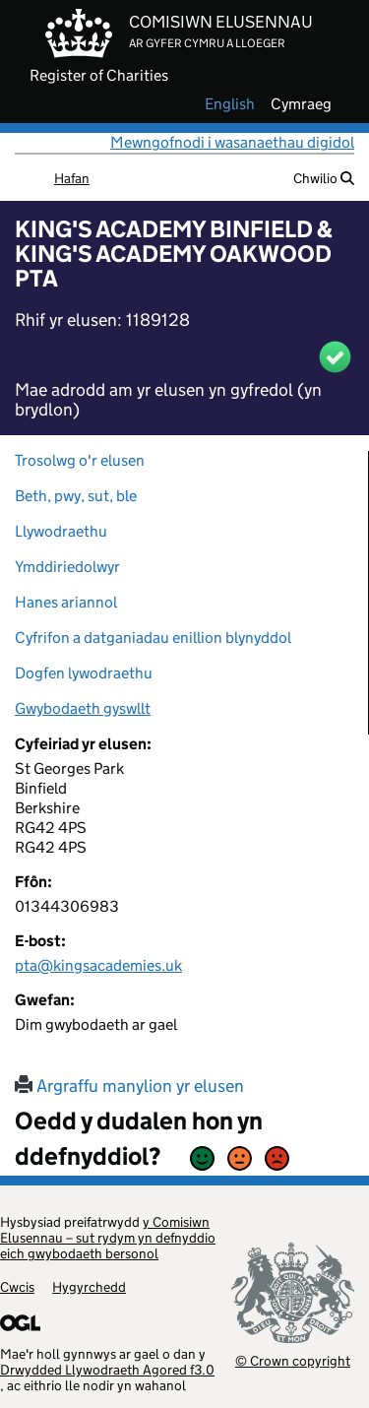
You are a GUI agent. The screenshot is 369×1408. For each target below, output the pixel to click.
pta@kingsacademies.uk (98, 965)
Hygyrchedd (89, 1287)
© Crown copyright (292, 1360)
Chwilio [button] (323, 178)
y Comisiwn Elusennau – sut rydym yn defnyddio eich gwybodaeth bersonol (107, 1237)
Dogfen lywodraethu (84, 673)
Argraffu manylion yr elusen (129, 1086)
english (230, 104)
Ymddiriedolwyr (67, 566)
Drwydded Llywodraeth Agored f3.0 (107, 1369)
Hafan (72, 178)
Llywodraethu (61, 531)
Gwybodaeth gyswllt (83, 708)
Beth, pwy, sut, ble (76, 495)
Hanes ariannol (66, 602)
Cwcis (17, 1287)
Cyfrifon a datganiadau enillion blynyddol (153, 637)
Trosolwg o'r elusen (80, 460)
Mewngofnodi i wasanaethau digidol (232, 142)
